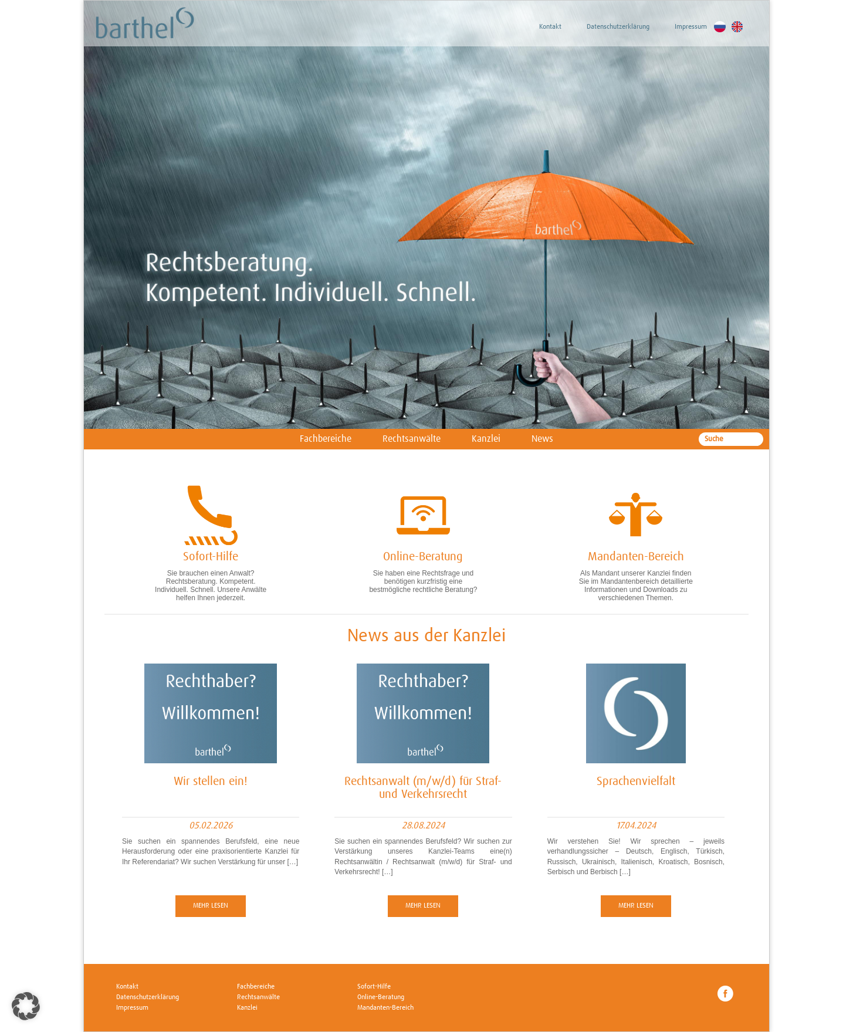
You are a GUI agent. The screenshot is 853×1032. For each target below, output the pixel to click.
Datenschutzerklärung (618, 27)
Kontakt (550, 27)
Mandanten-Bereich (385, 1007)
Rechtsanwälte (412, 439)
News (542, 439)
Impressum (691, 27)
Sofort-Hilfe (374, 986)
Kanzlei (486, 439)
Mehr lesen (210, 905)
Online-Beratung (380, 997)
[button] (26, 1006)
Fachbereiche (325, 439)
